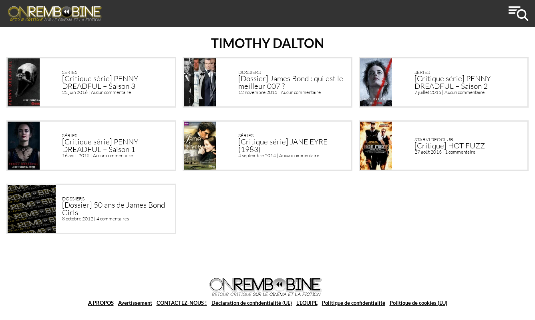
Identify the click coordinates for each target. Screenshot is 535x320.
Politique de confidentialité (353, 303)
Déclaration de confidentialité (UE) (251, 303)
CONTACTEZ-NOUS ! (182, 303)
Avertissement (135, 303)
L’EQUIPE (307, 303)
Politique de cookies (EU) (418, 303)
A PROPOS (101, 303)
